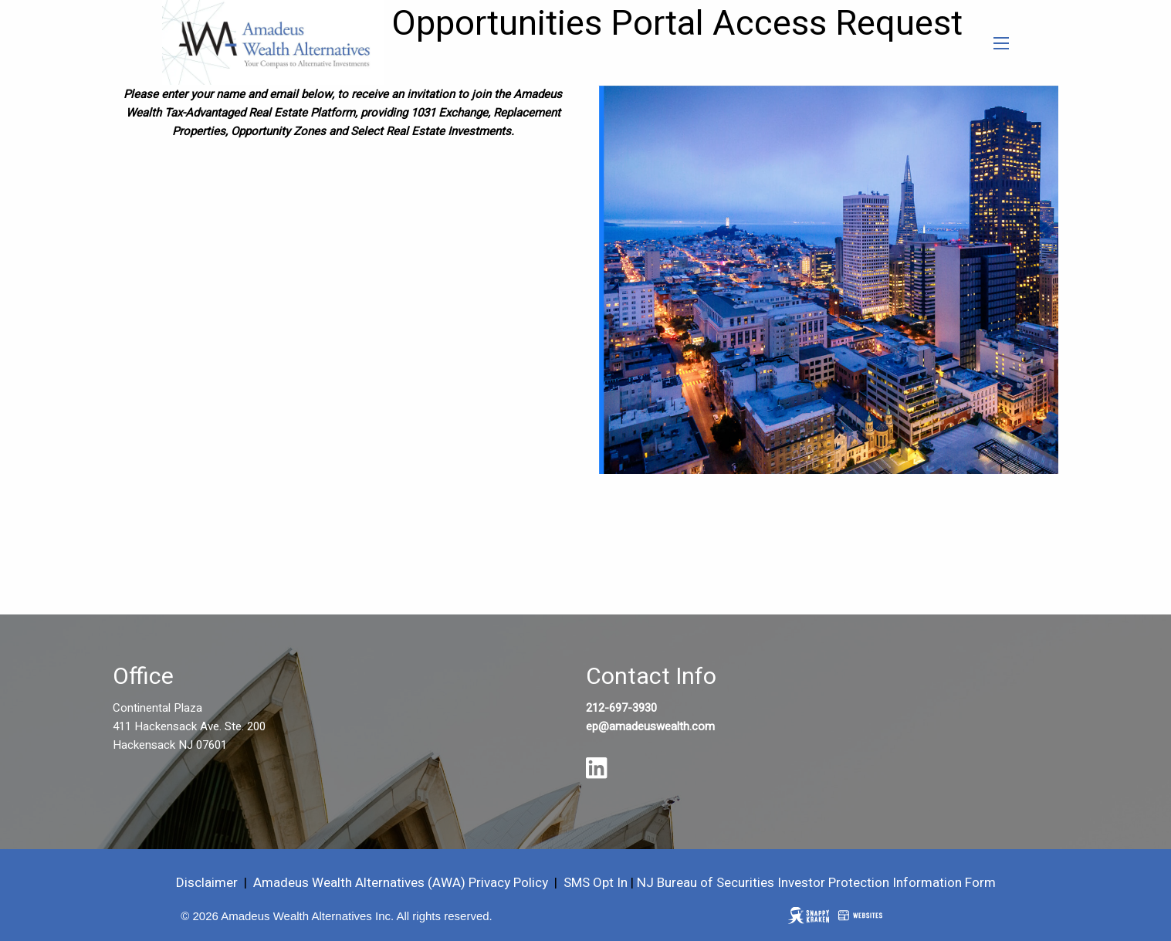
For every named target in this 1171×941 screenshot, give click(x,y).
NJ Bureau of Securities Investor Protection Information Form (816, 882)
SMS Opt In (596, 882)
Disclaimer (207, 882)
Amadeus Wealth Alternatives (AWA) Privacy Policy (402, 882)
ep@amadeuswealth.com (650, 726)
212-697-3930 (621, 707)
